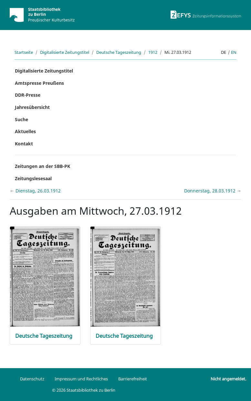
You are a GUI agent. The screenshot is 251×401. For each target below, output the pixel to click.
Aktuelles (25, 131)
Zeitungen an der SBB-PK (42, 166)
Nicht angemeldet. (228, 379)
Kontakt (24, 144)
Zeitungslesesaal (33, 178)
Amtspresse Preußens (39, 83)
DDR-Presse (27, 95)
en (233, 52)
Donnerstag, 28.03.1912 (210, 191)
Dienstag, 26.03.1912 (38, 191)
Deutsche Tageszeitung (118, 52)
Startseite (24, 52)
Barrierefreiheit (132, 379)
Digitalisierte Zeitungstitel (64, 52)
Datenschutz (32, 379)
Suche (21, 119)
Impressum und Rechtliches (81, 379)
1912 (152, 52)
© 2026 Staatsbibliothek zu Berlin (83, 390)
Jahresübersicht (32, 107)
